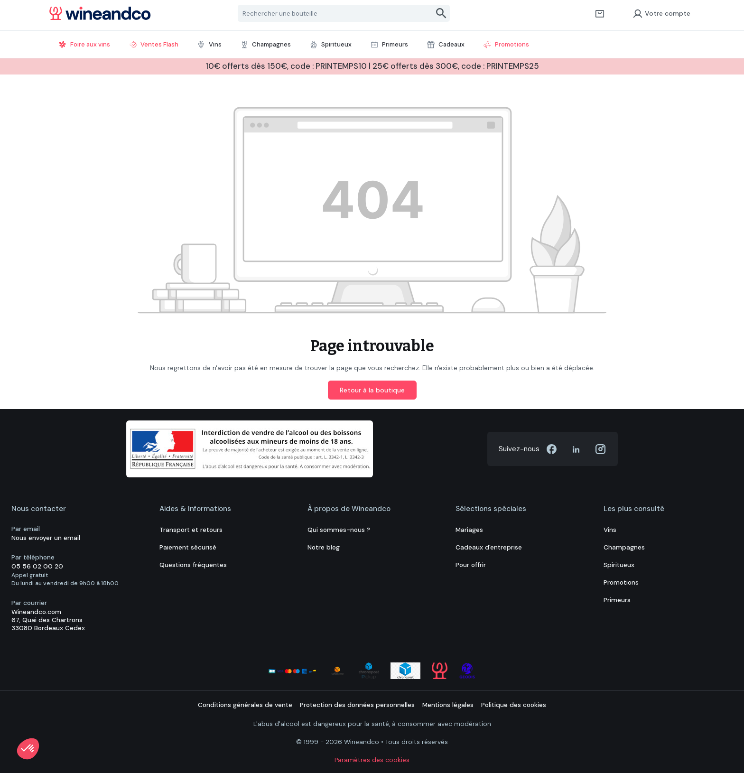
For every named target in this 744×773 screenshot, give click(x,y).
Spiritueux (619, 565)
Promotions (621, 582)
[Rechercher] (441, 13)
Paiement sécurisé (187, 547)
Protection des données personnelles (357, 705)
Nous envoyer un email (45, 538)
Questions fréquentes (193, 565)
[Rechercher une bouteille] (336, 13)
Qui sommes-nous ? (338, 530)
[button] (28, 748)
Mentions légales (448, 705)
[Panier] (600, 13)
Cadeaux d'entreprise (489, 547)
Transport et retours (191, 530)
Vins (610, 530)
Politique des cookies (513, 705)
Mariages (469, 530)
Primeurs (617, 600)
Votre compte (661, 13)
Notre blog (323, 547)
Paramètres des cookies (372, 760)
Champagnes (624, 547)
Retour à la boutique (372, 390)
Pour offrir (471, 565)
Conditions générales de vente (245, 705)
